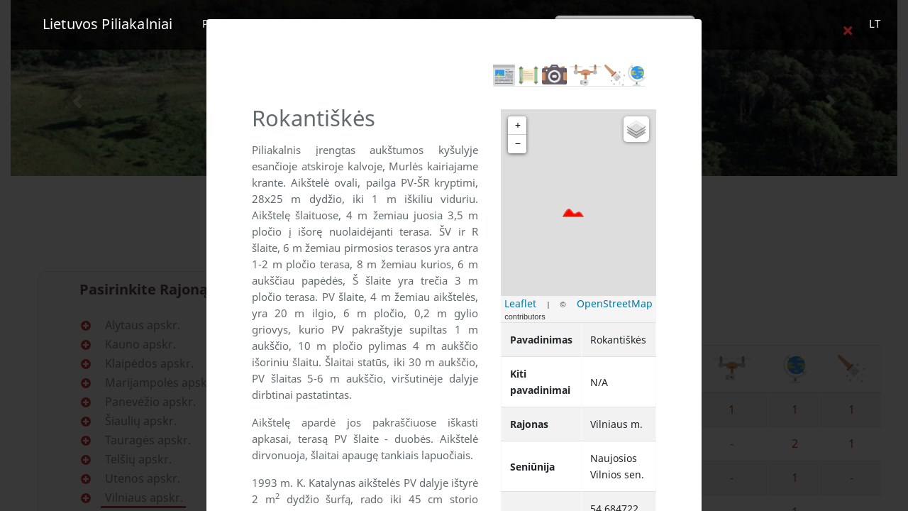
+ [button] (518, 125)
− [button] (518, 143)
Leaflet (520, 303)
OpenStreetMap (615, 303)
